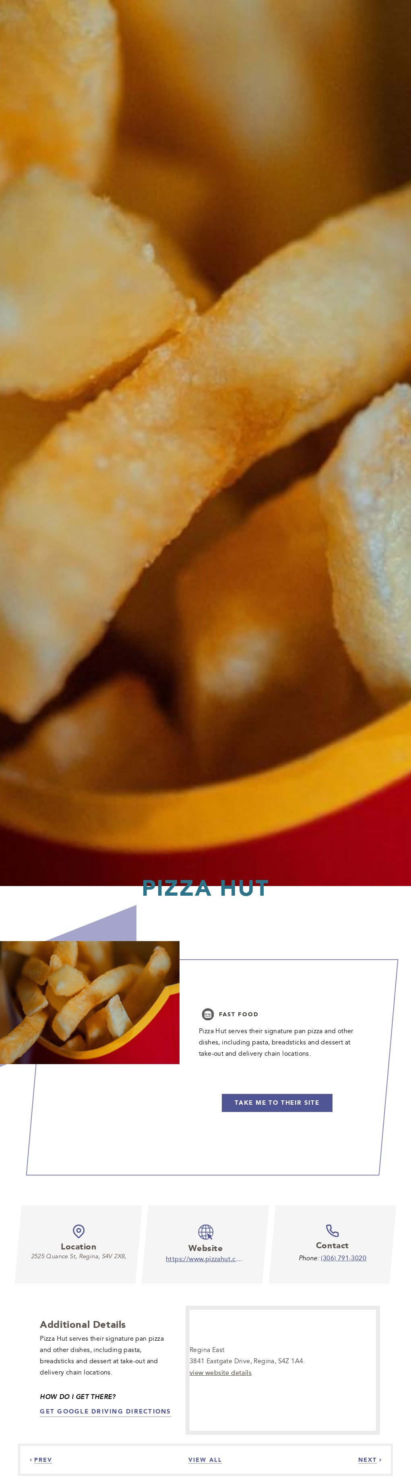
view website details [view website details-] (221, 1372)
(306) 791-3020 (343, 1258)
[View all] (205, 1460)
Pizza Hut (206, 888)
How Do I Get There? (78, 1397)
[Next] (369, 1460)
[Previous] (41, 1460)
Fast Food (239, 1014)
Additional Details (83, 1324)
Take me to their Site (277, 1102)
